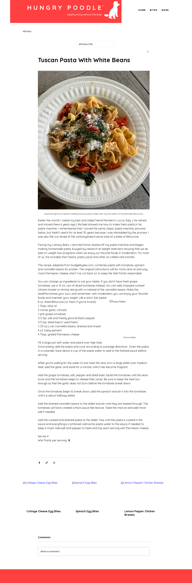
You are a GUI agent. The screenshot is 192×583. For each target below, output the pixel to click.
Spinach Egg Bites (87, 511)
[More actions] (148, 51)
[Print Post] (54, 462)
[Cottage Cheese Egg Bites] (45, 493)
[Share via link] (46, 462)
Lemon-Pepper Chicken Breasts (140, 513)
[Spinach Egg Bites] (94, 493)
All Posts (27, 31)
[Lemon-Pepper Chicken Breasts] (143, 493)
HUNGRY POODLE (65, 7)
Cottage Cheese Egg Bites (44, 511)
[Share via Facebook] (39, 462)
